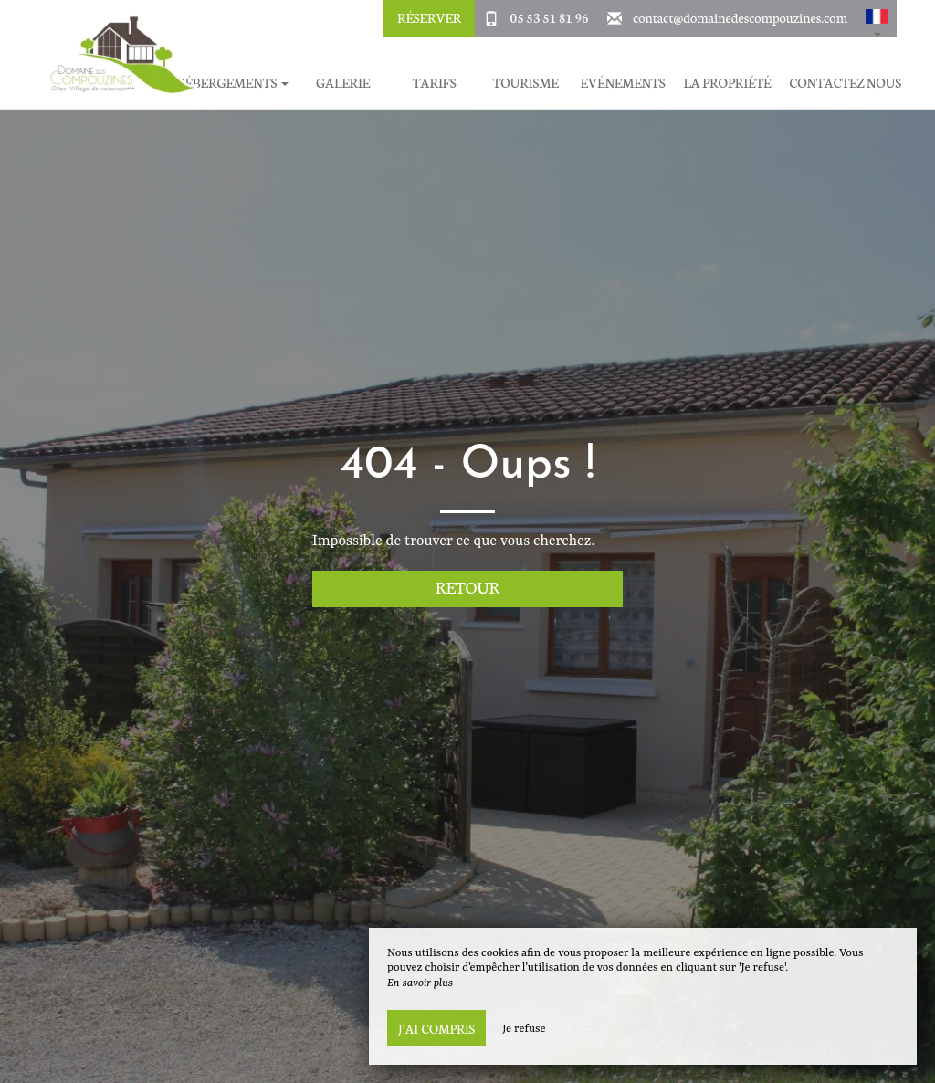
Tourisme (526, 82)
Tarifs (435, 82)
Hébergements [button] (231, 82)
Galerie (343, 82)
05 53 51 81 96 (549, 17)
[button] (877, 18)
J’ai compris (436, 1028)
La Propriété (728, 82)
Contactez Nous (845, 82)
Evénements (623, 82)
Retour (468, 586)
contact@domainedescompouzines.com (740, 17)
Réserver (429, 17)
